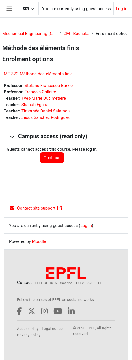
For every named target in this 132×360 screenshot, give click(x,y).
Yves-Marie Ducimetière (43, 98)
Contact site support (35, 208)
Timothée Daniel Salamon (45, 111)
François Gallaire (40, 91)
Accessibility (27, 328)
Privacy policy (28, 335)
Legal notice (52, 328)
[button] (28, 8)
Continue (52, 157)
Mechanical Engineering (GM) (29, 33)
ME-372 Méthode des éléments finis (38, 74)
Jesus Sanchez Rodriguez (45, 117)
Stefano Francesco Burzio (49, 85)
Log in (121, 8)
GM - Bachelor (76, 33)
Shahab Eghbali (35, 104)
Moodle (39, 241)
